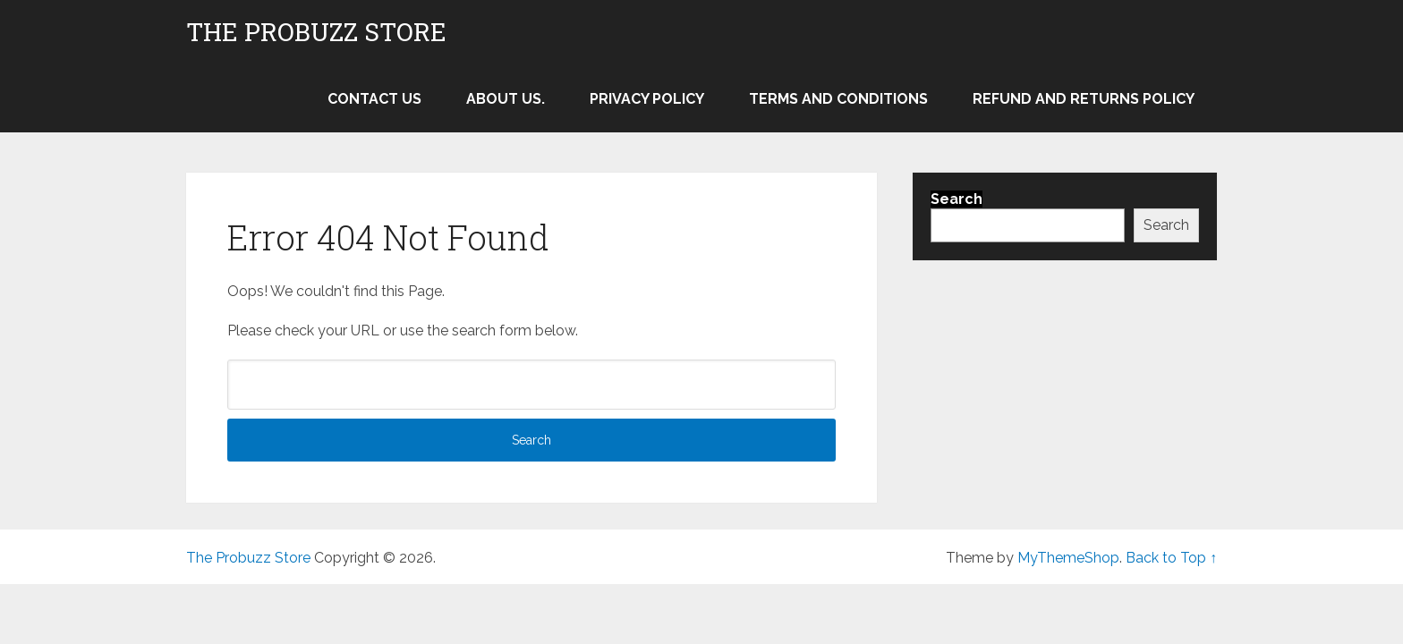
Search (1166, 224)
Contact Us (374, 98)
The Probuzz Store (316, 32)
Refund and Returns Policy (1084, 98)
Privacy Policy (647, 98)
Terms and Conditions (838, 98)
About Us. (505, 98)
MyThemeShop (1068, 557)
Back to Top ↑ (1171, 557)
